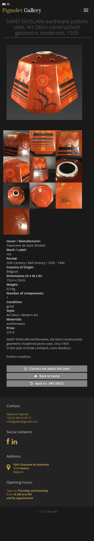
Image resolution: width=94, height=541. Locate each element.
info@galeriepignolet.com (22, 421)
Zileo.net (52, 511)
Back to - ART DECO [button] (46, 383)
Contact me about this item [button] (47, 369)
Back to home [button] (46, 376)
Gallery (21, 10)
